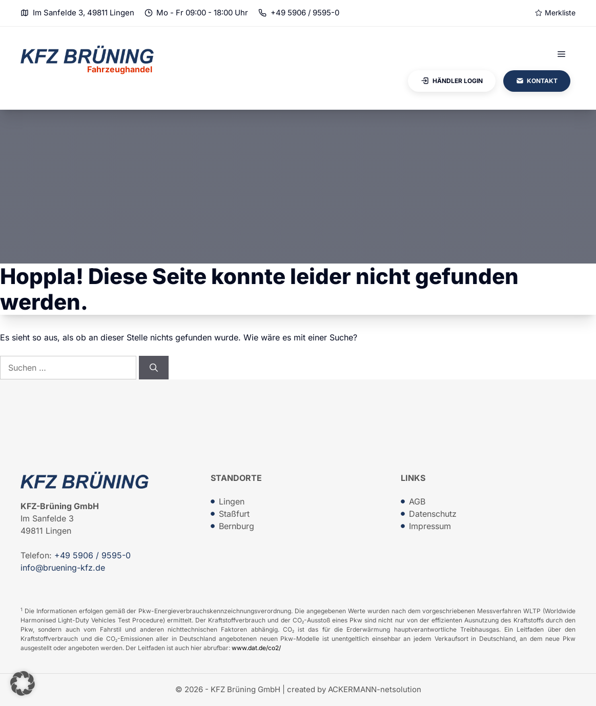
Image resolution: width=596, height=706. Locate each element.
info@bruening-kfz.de (62, 567)
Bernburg (236, 526)
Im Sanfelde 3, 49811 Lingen (83, 12)
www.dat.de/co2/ (256, 648)
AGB (417, 501)
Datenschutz (433, 514)
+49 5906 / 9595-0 (305, 12)
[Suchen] (154, 367)
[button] (22, 683)
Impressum (430, 526)
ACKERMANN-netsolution (374, 689)
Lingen (231, 501)
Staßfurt (234, 514)
